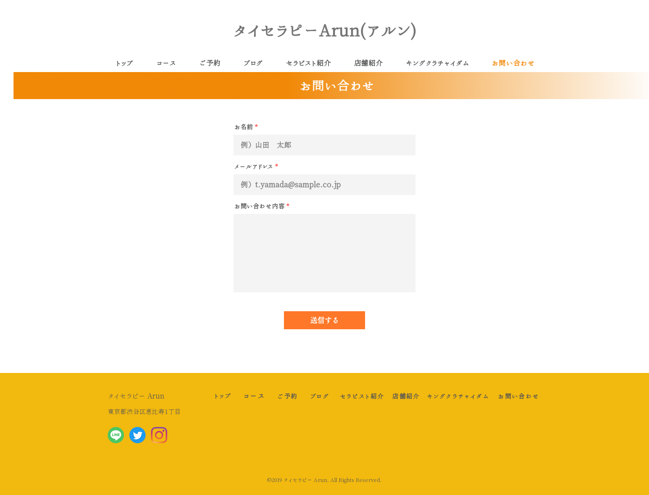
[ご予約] (288, 396)
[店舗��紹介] (406, 396)
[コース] (254, 396)
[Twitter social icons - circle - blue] (137, 435)
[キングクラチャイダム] (458, 396)
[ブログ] (320, 396)
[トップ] (223, 395)
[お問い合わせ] (519, 396)
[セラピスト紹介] (362, 396)
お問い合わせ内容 (259, 206)
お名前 (243, 127)
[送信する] (324, 320)
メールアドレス (253, 166)
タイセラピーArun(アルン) (324, 30)
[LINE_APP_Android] (116, 435)
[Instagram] (159, 435)
